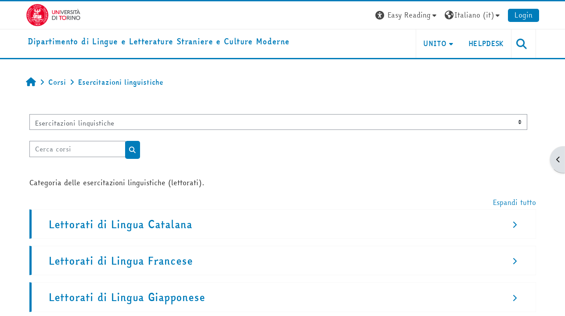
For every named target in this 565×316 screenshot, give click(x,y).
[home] (159, 42)
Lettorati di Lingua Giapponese (127, 297)
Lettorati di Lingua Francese (121, 261)
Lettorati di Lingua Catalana (120, 224)
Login (524, 15)
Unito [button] (434, 43)
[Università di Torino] (53, 14)
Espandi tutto (514, 202)
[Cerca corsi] (77, 149)
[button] (407, 15)
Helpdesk (486, 43)
